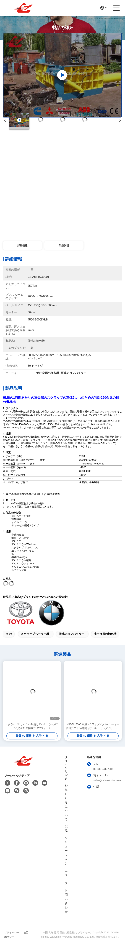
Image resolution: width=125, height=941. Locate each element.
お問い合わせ (66, 901)
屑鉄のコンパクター (71, 633)
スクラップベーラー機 (35, 633)
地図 (25, 932)
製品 (66, 828)
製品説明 (64, 245)
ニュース (66, 877)
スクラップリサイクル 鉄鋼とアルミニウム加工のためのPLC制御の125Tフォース (32, 726)
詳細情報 (22, 245)
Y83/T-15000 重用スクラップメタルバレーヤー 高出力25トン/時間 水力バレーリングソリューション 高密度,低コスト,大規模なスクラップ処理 (93, 726)
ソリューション (66, 850)
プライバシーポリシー (11, 934)
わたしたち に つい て (66, 802)
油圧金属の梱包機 (105, 633)
